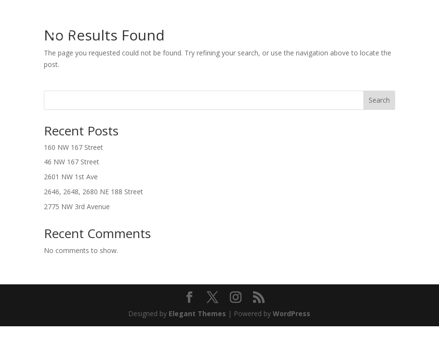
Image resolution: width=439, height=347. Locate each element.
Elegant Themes (197, 313)
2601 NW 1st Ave (71, 176)
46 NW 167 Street (71, 161)
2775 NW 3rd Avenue (77, 206)
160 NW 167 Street (73, 147)
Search (379, 100)
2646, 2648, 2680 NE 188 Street (93, 191)
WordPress (291, 313)
